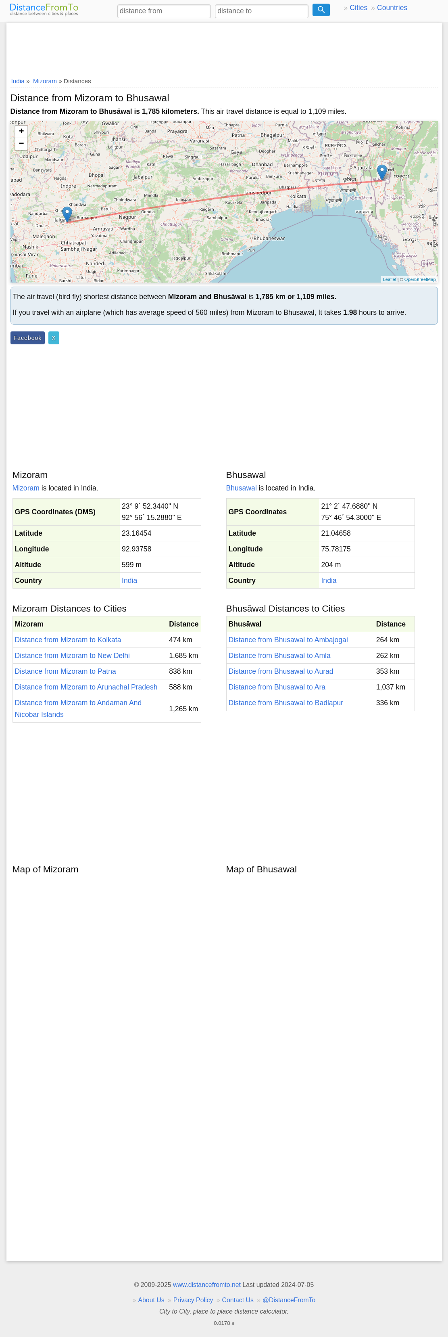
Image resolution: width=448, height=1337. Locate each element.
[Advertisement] (224, 47)
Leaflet (389, 279)
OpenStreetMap (420, 279)
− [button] (21, 144)
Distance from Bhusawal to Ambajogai (288, 640)
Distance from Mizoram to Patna (65, 671)
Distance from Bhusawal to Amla (280, 656)
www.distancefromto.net (207, 1284)
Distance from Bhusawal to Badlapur (286, 703)
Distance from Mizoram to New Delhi (72, 656)
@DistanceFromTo (289, 1300)
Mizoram (26, 488)
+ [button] (21, 132)
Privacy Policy (193, 1300)
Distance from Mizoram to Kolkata (68, 640)
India (129, 580)
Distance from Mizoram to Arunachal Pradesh (86, 687)
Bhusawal (241, 488)
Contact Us (238, 1300)
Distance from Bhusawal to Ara (277, 687)
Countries (392, 8)
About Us (151, 1300)
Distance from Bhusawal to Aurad (281, 671)
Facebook (28, 338)
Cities (358, 8)
